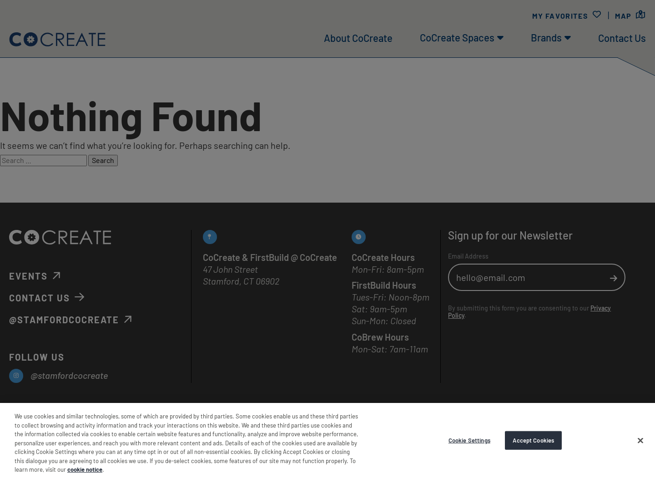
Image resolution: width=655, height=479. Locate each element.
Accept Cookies (533, 439)
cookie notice (84, 469)
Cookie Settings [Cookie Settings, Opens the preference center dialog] (469, 439)
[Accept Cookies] (640, 440)
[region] (327, 441)
